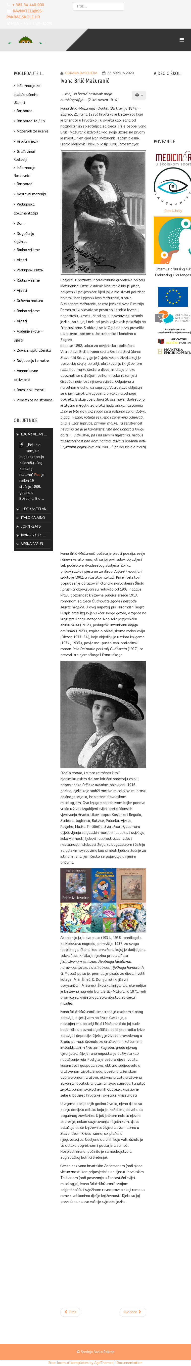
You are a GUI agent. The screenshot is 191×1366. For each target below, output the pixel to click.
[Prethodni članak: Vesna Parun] (70, 1312)
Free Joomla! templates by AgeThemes (80, 1363)
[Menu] (182, 40)
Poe (37, 475)
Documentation (130, 1363)
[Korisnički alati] (139, 95)
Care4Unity (173, 211)
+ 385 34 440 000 (28, 5)
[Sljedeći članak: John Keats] (133, 1312)
